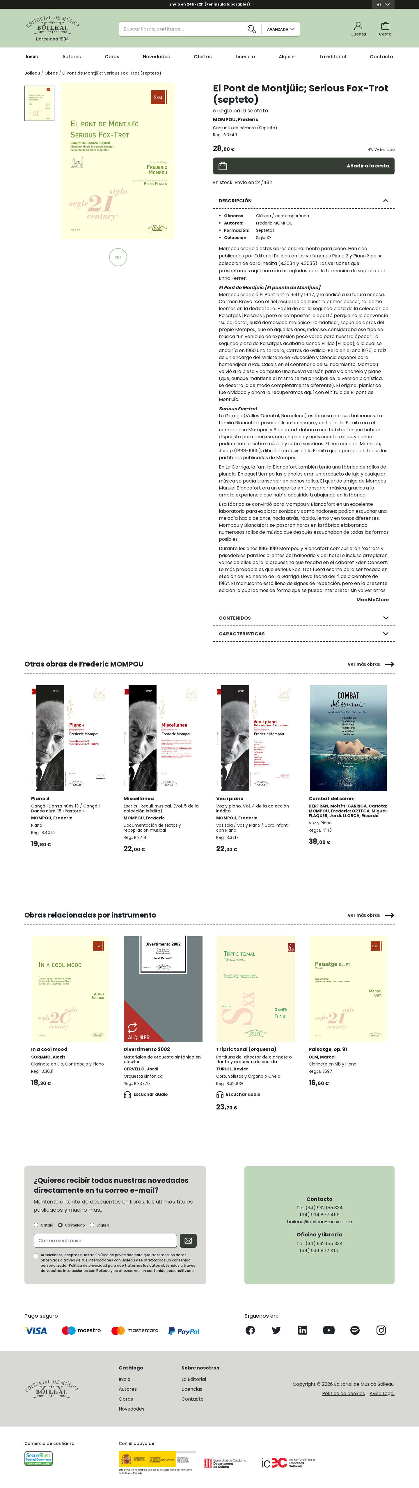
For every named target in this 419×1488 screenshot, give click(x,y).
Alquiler (287, 56)
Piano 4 (40, 797)
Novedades (156, 56)
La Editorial (194, 1378)
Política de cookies (343, 1393)
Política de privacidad (88, 1264)
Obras (112, 56)
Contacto (381, 56)
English (103, 1225)
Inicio (32, 56)
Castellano (75, 1225)
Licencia (245, 56)
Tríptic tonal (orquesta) (246, 1048)
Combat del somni (332, 797)
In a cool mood (49, 1048)
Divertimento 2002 (147, 1048)
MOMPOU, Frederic (235, 119)
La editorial (333, 56)
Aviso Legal (382, 1393)
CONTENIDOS (235, 618)
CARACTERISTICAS (242, 633)
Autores (71, 56)
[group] (118, 161)
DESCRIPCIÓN (235, 200)
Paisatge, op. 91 (328, 1048)
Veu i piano (230, 797)
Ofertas (203, 56)
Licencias (192, 1388)
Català (47, 1225)
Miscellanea (139, 797)
